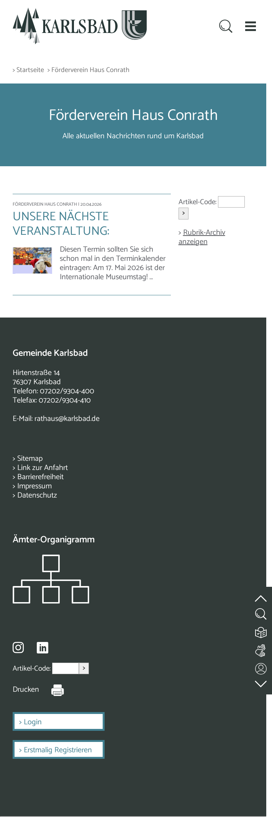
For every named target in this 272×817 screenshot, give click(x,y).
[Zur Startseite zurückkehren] (80, 12)
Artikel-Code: (198, 202)
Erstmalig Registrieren (58, 750)
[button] (250, 26)
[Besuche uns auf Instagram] (18, 647)
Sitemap (30, 458)
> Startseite (28, 70)
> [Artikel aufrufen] (183, 213)
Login (33, 722)
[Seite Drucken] (51, 690)
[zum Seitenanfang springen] (261, 594)
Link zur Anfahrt (42, 468)
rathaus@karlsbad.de (67, 419)
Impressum (34, 486)
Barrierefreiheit (40, 477)
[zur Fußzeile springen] (261, 682)
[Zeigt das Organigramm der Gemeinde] (51, 601)
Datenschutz (37, 495)
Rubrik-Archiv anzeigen (202, 237)
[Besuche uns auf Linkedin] (42, 648)
